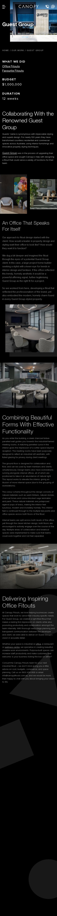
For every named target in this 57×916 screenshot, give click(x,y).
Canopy (28, 6)
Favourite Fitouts (13, 70)
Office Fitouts (11, 66)
